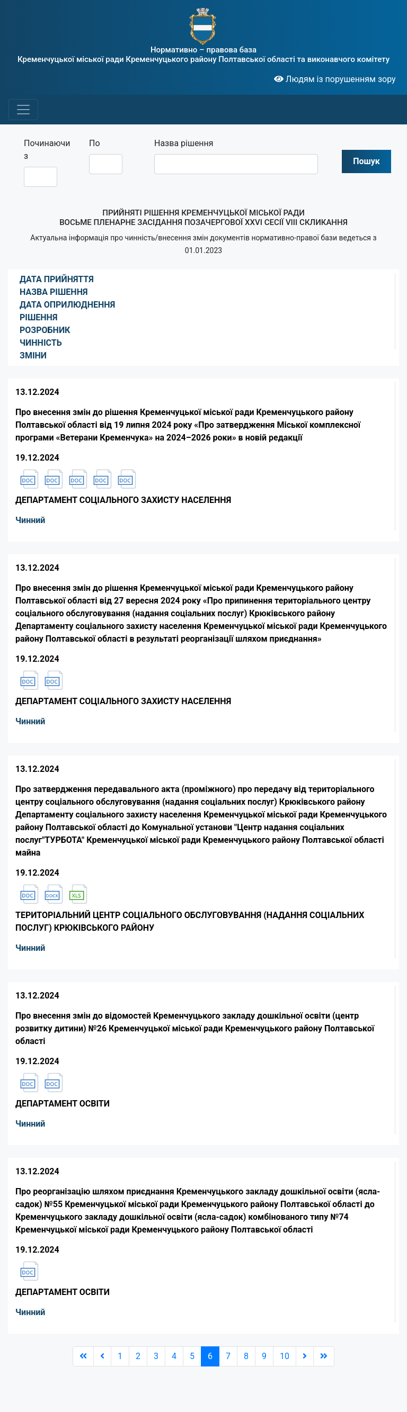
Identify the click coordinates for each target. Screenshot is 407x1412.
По (94, 143)
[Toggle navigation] (23, 109)
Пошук (366, 161)
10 (284, 1356)
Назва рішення (184, 143)
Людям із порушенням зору (335, 79)
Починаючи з (44, 149)
